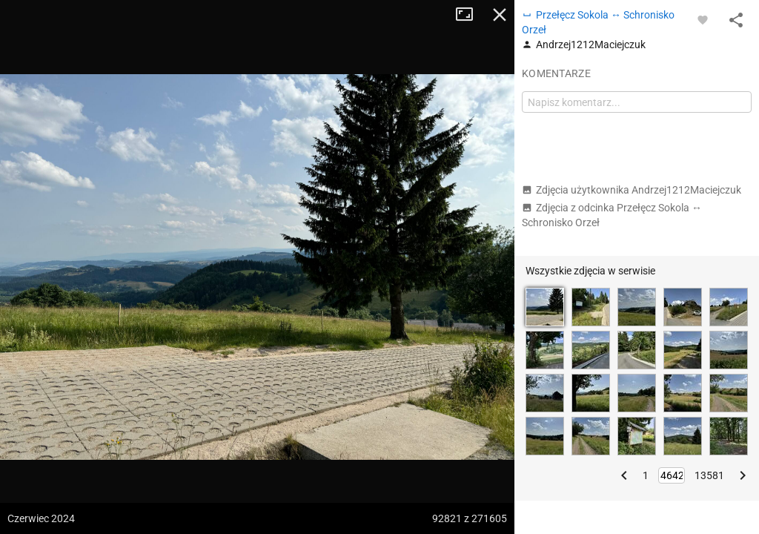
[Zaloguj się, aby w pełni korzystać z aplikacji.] (703, 19)
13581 (709, 475)
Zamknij (499, 15)
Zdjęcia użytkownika (631, 190)
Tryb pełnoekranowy (470, 15)
